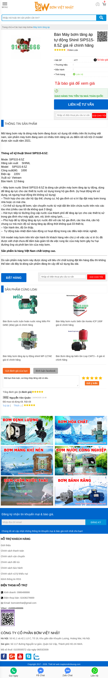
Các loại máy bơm (22, 27)
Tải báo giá (101, 59)
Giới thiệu (6, 545)
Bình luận (72, 50)
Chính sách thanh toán (12, 550)
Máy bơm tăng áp (41, 27)
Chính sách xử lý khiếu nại (14, 573)
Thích (15, 405)
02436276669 (27, 597)
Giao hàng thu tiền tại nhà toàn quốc (78, 96)
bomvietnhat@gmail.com (23, 603)
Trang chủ (7, 27)
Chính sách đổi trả (10, 562)
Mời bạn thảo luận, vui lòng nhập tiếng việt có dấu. (41, 381)
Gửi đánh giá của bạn (16, 371)
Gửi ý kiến (92, 383)
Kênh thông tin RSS (11, 579)
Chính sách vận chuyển (13, 556)
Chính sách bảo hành (12, 568)
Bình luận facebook (45, 371)
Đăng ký (96, 522)
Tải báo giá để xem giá (75, 83)
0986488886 (23, 592)
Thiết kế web (54, 664)
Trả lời (6, 405)
